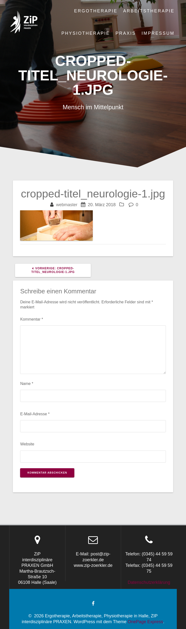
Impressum (157, 33)
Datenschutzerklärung (149, 582)
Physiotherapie (86, 33)
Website (27, 444)
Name (26, 383)
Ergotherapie (95, 10)
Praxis (126, 33)
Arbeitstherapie (148, 10)
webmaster (66, 204)
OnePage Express (145, 621)
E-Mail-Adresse (34, 414)
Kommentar (31, 319)
